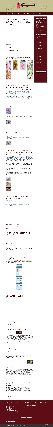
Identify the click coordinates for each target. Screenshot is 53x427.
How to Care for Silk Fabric (18, 329)
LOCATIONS (39, 13)
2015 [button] (38, 78)
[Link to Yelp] (25, 417)
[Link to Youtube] (29, 417)
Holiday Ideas (39, 68)
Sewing (38, 39)
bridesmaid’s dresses (40, 65)
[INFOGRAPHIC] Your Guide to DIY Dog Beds (19, 249)
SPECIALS (33, 13)
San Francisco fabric (40, 48)
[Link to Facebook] (22, 417)
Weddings (38, 37)
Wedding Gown (39, 64)
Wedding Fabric (39, 62)
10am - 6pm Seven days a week (10, 7)
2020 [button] (38, 74)
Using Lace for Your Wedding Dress (19, 297)
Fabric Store (39, 45)
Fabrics (38, 40)
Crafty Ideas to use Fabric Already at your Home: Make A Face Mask (18, 198)
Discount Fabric (39, 56)
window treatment (39, 50)
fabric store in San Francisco (14, 363)
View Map (20, 411)
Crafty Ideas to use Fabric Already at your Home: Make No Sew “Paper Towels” (19, 152)
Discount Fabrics (20, 260)
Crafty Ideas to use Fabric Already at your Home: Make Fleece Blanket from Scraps (18, 87)
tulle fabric (38, 54)
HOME (8, 13)
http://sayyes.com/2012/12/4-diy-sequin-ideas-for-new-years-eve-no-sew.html (17, 226)
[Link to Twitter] (24, 417)
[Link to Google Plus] (31, 417)
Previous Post (9, 396)
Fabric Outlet (39, 59)
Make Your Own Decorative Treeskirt (18, 234)
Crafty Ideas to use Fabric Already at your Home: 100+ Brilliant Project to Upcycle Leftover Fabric (18, 22)
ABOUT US (13, 13)
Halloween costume (40, 67)
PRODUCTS (19, 13)
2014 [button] (38, 80)
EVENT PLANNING (26, 13)
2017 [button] (38, 76)
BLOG (45, 13)
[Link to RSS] (27, 417)
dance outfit (39, 53)
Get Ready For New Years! (17, 224)
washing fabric (39, 51)
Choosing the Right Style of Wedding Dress (18, 357)
